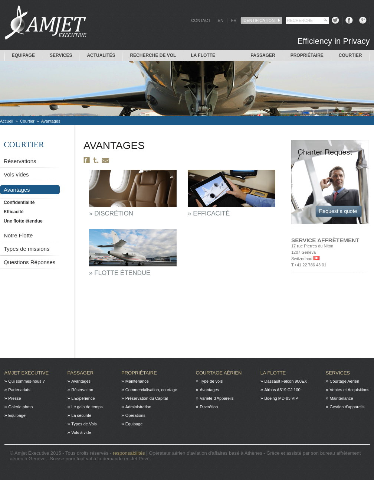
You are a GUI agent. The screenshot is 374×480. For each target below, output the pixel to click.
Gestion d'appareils (347, 407)
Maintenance (137, 381)
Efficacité (13, 211)
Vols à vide (81, 432)
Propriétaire (307, 55)
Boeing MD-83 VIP (281, 398)
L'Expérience (83, 398)
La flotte (203, 55)
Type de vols (211, 381)
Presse (14, 398)
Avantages (50, 121)
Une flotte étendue (23, 221)
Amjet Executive (26, 373)
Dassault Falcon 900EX (285, 381)
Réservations (20, 161)
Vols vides (16, 174)
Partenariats (19, 389)
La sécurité (81, 415)
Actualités (101, 55)
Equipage (23, 55)
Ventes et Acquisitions (350, 389)
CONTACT (200, 20)
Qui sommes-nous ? (26, 381)
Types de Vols (84, 424)
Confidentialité (19, 202)
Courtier (350, 55)
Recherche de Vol (153, 55)
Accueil (6, 121)
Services (61, 55)
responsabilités (129, 453)
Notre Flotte (18, 235)
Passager (262, 55)
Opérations (135, 415)
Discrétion (209, 407)
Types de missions (26, 249)
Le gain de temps (86, 407)
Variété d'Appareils (216, 398)
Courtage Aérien (219, 373)
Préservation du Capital (146, 398)
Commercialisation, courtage (151, 389)
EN (220, 20)
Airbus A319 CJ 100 (282, 389)
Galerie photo (20, 407)
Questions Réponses (29, 262)
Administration (138, 407)
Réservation (82, 389)
